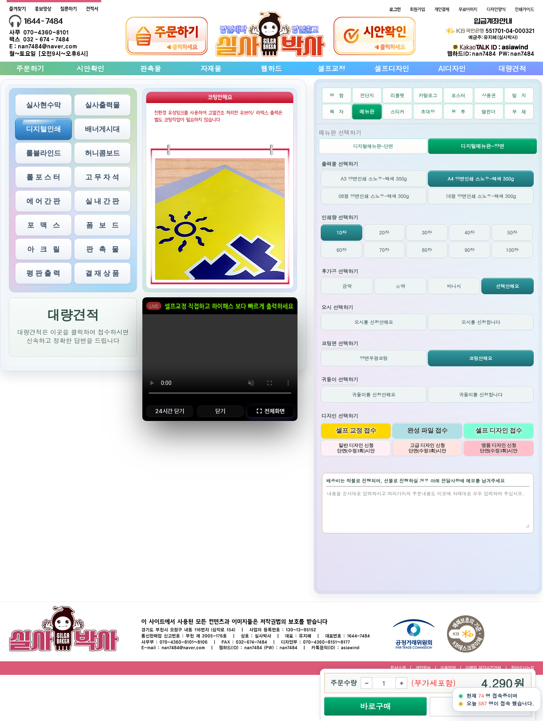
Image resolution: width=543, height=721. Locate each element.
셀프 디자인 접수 (499, 430)
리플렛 (398, 95)
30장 (427, 232)
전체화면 (270, 411)
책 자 (337, 111)
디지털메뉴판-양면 (482, 146)
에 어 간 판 (43, 201)
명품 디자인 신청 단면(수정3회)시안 (499, 448)
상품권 (489, 95)
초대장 (428, 111)
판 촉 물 (102, 249)
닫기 (220, 411)
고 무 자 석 (102, 177)
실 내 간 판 (102, 201)
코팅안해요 (481, 358)
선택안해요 (507, 286)
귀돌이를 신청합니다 (480, 394)
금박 (347, 286)
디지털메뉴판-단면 (373, 146)
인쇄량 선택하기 (340, 217)
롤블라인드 (43, 153)
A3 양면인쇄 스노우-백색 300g (373, 178)
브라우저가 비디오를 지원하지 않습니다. (219, 358)
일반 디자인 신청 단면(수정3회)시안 (356, 448)
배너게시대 (102, 129)
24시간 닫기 (169, 411)
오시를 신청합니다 (480, 322)
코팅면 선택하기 (340, 343)
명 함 (337, 95)
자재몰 (211, 68)
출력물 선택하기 (340, 164)
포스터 (458, 95)
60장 (342, 250)
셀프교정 (332, 68)
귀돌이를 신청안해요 (373, 394)
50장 (512, 232)
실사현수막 (43, 105)
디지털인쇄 (43, 129)
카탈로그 (427, 95)
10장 (342, 232)
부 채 (519, 111)
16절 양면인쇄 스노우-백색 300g (481, 196)
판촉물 (150, 68)
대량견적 (512, 68)
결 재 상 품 (102, 273)
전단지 (367, 95)
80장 (427, 250)
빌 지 (519, 95)
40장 (470, 232)
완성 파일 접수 (427, 430)
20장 (384, 232)
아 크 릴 (43, 249)
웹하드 (271, 68)
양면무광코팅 (374, 358)
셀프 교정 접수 (356, 430)
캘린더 (489, 111)
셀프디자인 (391, 68)
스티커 (398, 111)
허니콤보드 (102, 153)
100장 (512, 250)
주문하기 (30, 68)
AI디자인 (452, 68)
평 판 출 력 (43, 273)
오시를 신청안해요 (373, 322)
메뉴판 (367, 111)
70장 (384, 250)
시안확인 (90, 68)
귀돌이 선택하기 (340, 379)
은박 (400, 286)
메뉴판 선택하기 (340, 132)
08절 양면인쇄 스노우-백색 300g (374, 196)
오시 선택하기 (337, 307)
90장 (470, 250)
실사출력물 (102, 105)
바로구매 (375, 706)
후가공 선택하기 (340, 271)
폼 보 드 (102, 225)
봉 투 (458, 111)
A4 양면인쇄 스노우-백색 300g (481, 178)
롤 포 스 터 (43, 177)
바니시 (454, 286)
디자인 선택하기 (340, 416)
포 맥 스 (43, 225)
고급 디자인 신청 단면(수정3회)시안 (427, 448)
